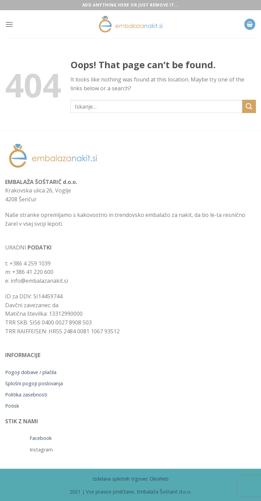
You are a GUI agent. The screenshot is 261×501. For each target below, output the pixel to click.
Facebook (41, 438)
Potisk (12, 406)
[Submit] (249, 106)
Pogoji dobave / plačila (30, 372)
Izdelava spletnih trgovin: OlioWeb (130, 479)
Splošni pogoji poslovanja (34, 383)
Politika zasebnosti (26, 394)
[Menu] (9, 24)
